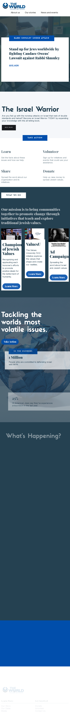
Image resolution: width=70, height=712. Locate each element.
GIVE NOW (14, 66)
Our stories (30, 12)
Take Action (10, 342)
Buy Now (9, 127)
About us (15, 12)
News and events (49, 12)
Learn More (11, 287)
